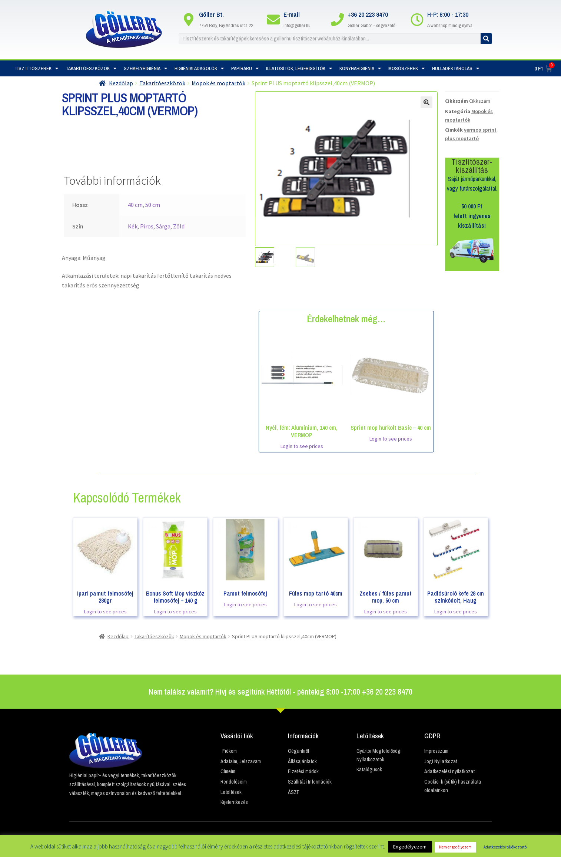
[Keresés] (486, 38)
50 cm (152, 204)
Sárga (163, 226)
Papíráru (245, 68)
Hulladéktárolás (455, 68)
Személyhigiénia (145, 68)
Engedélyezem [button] (409, 846)
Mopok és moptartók (218, 83)
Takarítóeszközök (91, 68)
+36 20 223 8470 (368, 14)
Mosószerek (406, 68)
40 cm (135, 204)
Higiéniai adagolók (199, 68)
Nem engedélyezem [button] (455, 847)
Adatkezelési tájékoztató (505, 847)
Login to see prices (301, 446)
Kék (132, 226)
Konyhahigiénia (360, 68)
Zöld (179, 226)
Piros (146, 226)
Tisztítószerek (36, 68)
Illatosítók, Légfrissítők (299, 68)
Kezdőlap (121, 83)
